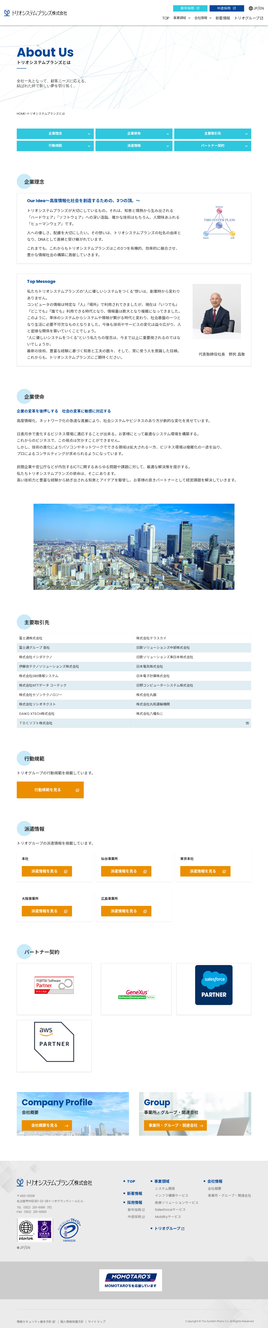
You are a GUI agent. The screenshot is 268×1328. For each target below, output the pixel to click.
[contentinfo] (134, 1244)
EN (261, 8)
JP (255, 8)
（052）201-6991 (33, 1207)
